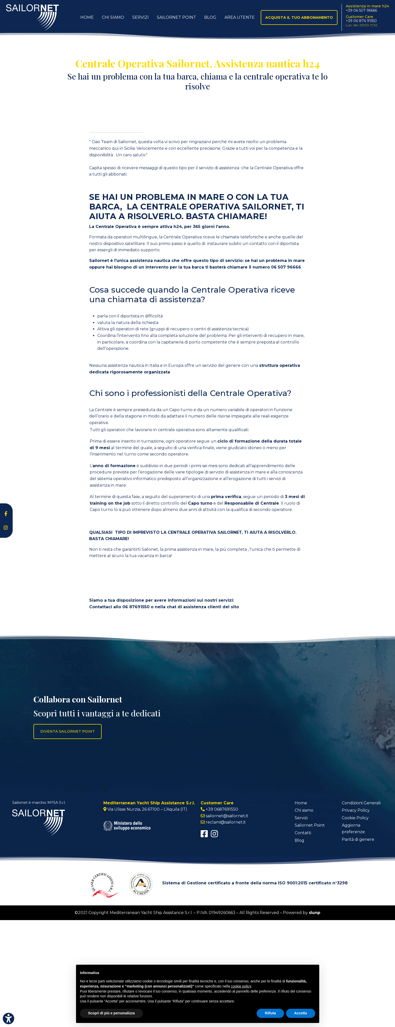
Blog (210, 17)
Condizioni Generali (361, 909)
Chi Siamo (113, 17)
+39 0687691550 (222, 916)
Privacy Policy (356, 917)
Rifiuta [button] (270, 1013)
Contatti (303, 939)
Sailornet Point (176, 17)
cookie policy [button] (241, 986)
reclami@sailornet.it (226, 929)
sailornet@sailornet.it (227, 922)
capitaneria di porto (181, 449)
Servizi (140, 17)
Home (87, 17)
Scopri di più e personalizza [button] (111, 1013)
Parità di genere (358, 946)
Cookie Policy (355, 924)
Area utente (239, 17)
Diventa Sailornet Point (67, 838)
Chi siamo (304, 917)
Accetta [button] (300, 1013)
